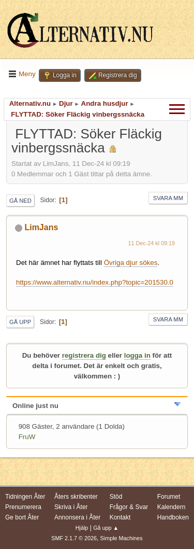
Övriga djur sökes (131, 262)
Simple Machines (121, 538)
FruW (27, 437)
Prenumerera (23, 507)
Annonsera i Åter (77, 517)
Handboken (173, 517)
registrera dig (84, 355)
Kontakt (120, 517)
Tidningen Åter (25, 496)
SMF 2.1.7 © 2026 (74, 538)
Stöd (116, 496)
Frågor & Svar (129, 507)
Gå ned (20, 201)
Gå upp (20, 322)
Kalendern (171, 507)
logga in (137, 355)
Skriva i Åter (71, 507)
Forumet (169, 496)
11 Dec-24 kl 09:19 (151, 243)
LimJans (41, 227)
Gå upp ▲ (105, 528)
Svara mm (168, 198)
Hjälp (82, 528)
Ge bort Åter (22, 517)
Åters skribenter (76, 496)
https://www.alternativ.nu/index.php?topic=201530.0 (94, 282)
